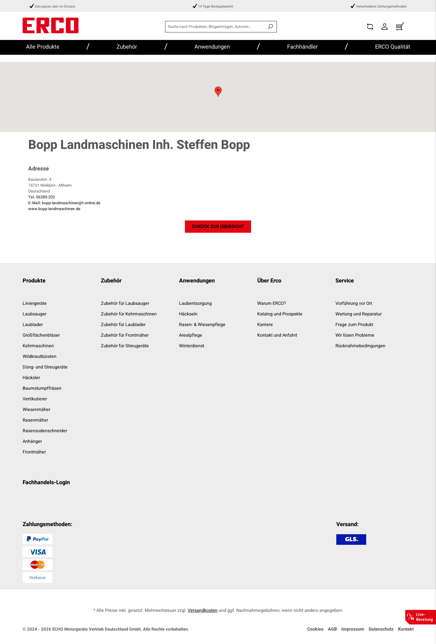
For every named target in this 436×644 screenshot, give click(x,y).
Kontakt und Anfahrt (277, 335)
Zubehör (111, 281)
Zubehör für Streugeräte (125, 346)
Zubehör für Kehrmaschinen (129, 314)
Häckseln (188, 314)
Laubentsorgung (195, 303)
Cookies (315, 629)
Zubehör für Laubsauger (125, 303)
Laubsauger (34, 314)
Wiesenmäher (36, 409)
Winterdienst (191, 346)
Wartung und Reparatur (358, 314)
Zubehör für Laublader (123, 324)
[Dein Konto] (384, 27)
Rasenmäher (35, 420)
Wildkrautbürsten (39, 356)
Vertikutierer (35, 399)
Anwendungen (197, 281)
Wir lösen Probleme (354, 335)
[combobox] (214, 26)
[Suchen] (270, 26)
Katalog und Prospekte (279, 314)
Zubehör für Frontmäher (125, 335)
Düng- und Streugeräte (45, 367)
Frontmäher (34, 452)
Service (344, 281)
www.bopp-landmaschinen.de (54, 209)
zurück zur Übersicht (218, 226)
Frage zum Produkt (354, 324)
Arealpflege (190, 335)
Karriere (265, 324)
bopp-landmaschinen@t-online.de (71, 203)
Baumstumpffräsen (42, 388)
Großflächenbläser (41, 335)
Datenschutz (381, 629)
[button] (218, 91)
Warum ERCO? (271, 303)
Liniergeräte (35, 303)
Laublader (33, 324)
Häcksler (31, 377)
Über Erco (269, 281)
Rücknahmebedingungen (360, 346)
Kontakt (406, 629)
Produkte (34, 281)
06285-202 (45, 197)
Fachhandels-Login (46, 482)
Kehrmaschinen (38, 346)
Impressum (352, 629)
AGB (332, 629)
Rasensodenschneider (45, 430)
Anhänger (32, 441)
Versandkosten (203, 610)
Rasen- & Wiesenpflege (202, 324)
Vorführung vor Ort (353, 303)
